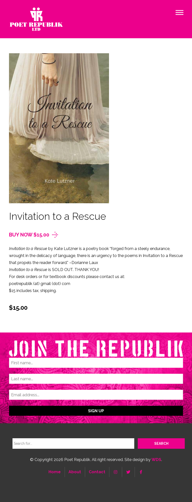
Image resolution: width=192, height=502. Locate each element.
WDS (156, 459)
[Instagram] (115, 472)
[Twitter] (128, 472)
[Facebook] (141, 472)
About (74, 472)
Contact (97, 472)
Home (54, 472)
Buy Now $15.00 (29, 235)
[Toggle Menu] (180, 12)
